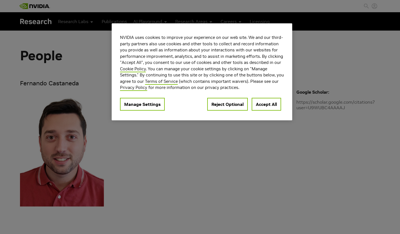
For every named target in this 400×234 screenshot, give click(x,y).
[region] (202, 71)
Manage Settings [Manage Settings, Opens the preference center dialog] (142, 104)
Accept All (266, 104)
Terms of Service (161, 81)
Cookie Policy (133, 68)
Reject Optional (227, 104)
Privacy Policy (133, 87)
